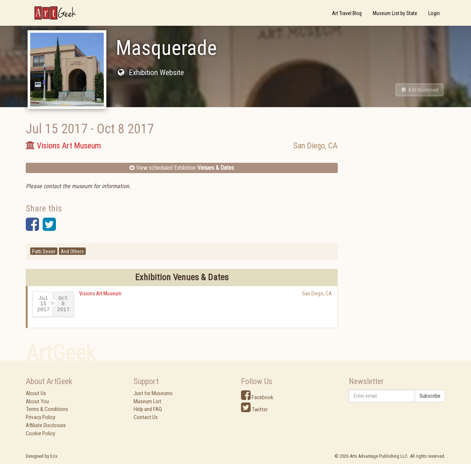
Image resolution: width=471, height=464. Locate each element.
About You (37, 401)
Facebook (257, 397)
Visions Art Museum (100, 293)
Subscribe (429, 396)
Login (434, 13)
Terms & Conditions (47, 409)
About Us (36, 393)
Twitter (254, 409)
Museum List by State (395, 13)
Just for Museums (153, 393)
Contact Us (146, 417)
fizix (54, 456)
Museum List (147, 401)
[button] (419, 90)
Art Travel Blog (347, 13)
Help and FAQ (148, 409)
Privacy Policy (40, 417)
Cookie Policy (40, 433)
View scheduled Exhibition (182, 167)
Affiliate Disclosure (46, 425)
